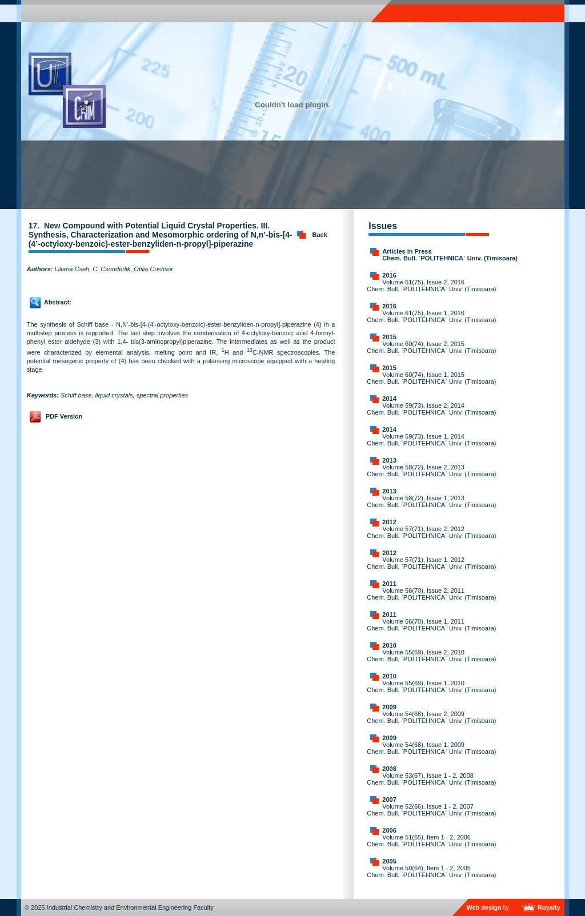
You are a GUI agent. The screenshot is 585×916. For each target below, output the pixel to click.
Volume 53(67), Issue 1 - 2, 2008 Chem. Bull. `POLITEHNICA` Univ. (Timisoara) (431, 779)
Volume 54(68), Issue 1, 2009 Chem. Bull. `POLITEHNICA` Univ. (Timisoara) (431, 748)
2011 (389, 583)
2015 (389, 337)
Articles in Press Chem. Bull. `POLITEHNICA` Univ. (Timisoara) (450, 255)
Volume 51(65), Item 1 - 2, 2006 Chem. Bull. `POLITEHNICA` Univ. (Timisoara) (431, 840)
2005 (389, 861)
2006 (389, 830)
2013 (389, 460)
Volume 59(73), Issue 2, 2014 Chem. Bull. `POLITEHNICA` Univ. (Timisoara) (431, 409)
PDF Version (64, 416)
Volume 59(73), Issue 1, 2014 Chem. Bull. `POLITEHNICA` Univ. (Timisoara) (431, 440)
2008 (389, 768)
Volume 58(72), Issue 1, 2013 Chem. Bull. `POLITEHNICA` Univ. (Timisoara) (431, 501)
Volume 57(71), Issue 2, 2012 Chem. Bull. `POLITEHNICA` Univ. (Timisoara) (431, 532)
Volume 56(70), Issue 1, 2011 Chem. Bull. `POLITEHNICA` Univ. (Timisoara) (431, 625)
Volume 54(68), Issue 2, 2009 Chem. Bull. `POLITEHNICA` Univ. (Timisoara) (431, 717)
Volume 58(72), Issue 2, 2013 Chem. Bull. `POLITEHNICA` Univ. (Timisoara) (431, 470)
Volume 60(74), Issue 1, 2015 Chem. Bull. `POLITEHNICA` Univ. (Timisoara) (431, 378)
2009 (389, 707)
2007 (389, 799)
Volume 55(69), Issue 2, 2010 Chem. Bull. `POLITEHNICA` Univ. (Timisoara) (431, 655)
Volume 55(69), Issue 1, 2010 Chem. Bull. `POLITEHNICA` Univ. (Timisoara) (431, 686)
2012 (389, 522)
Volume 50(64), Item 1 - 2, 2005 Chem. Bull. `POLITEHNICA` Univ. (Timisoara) (431, 871)
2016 (389, 275)
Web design (484, 907)
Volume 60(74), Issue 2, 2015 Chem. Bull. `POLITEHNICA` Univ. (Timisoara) (431, 347)
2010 (389, 645)
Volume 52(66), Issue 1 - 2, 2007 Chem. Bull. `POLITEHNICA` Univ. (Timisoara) (431, 810)
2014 (389, 398)
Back (319, 234)
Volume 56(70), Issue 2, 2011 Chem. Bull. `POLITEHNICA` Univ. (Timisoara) (431, 594)
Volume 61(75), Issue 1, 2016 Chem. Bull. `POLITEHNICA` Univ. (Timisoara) (431, 316)
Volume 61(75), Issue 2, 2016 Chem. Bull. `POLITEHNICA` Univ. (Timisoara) (431, 285)
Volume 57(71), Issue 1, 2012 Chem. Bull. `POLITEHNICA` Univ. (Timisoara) (431, 563)
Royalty (549, 907)
